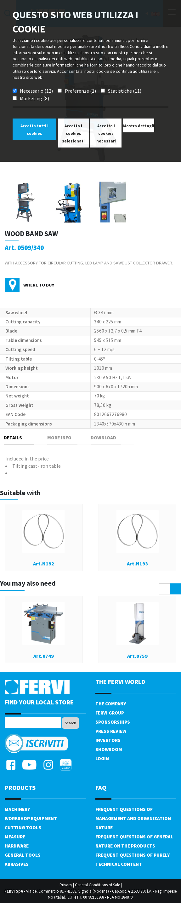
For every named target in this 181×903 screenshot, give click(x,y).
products (20, 787)
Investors (108, 740)
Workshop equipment (31, 818)
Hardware (17, 846)
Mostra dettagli (138, 126)
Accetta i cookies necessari (106, 133)
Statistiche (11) (124, 91)
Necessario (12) (36, 91)
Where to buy (38, 285)
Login (102, 758)
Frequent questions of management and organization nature (133, 818)
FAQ (100, 787)
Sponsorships (112, 722)
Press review (110, 731)
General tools (23, 855)
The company (110, 704)
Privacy (65, 885)
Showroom (108, 749)
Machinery (17, 809)
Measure (15, 837)
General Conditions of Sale (97, 885)
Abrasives (17, 864)
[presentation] (164, 588)
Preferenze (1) (80, 91)
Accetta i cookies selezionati (73, 133)
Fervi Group (109, 713)
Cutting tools (23, 828)
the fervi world (120, 682)
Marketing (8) (34, 98)
